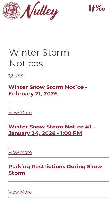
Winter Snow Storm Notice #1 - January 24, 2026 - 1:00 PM (51, 129)
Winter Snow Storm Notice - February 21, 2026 (47, 90)
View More (20, 112)
